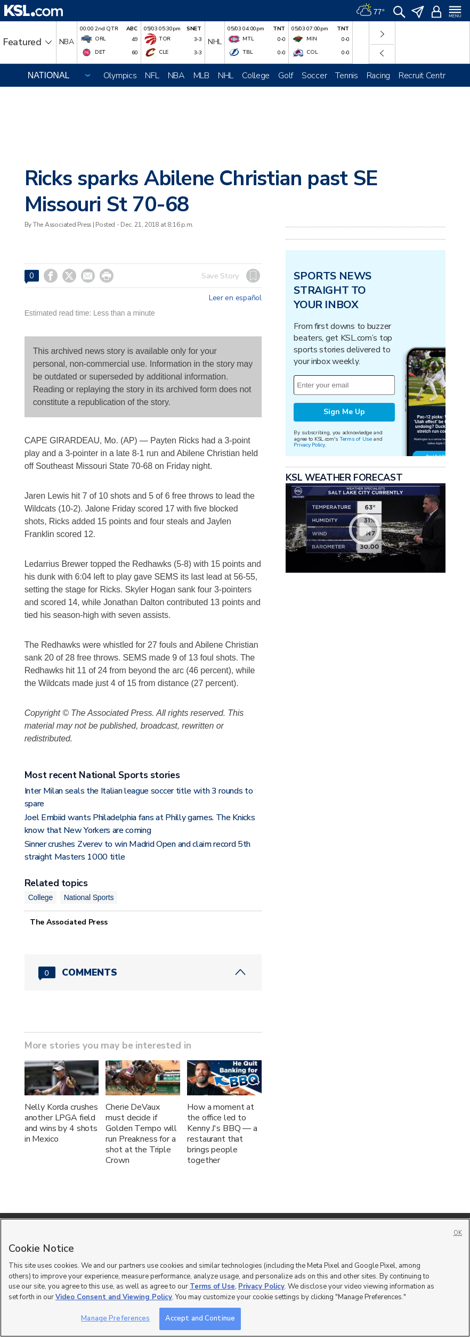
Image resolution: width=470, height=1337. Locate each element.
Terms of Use (355, 438)
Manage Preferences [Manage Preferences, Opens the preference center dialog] (115, 1318)
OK (457, 1233)
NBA (176, 75)
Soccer (314, 75)
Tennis (346, 75)
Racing (378, 75)
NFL (152, 75)
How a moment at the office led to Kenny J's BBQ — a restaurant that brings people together (222, 1133)
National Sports (89, 897)
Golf (285, 75)
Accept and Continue (200, 1318)
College (256, 75)
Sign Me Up (344, 412)
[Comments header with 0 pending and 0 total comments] (143, 972)
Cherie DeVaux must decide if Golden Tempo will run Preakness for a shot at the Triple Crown (141, 1133)
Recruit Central (425, 75)
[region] (235, 1277)
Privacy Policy (309, 444)
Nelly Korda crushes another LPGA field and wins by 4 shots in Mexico (61, 1123)
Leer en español (235, 298)
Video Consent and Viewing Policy (113, 1297)
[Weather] (370, 10)
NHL (225, 75)
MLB (201, 75)
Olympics (120, 75)
